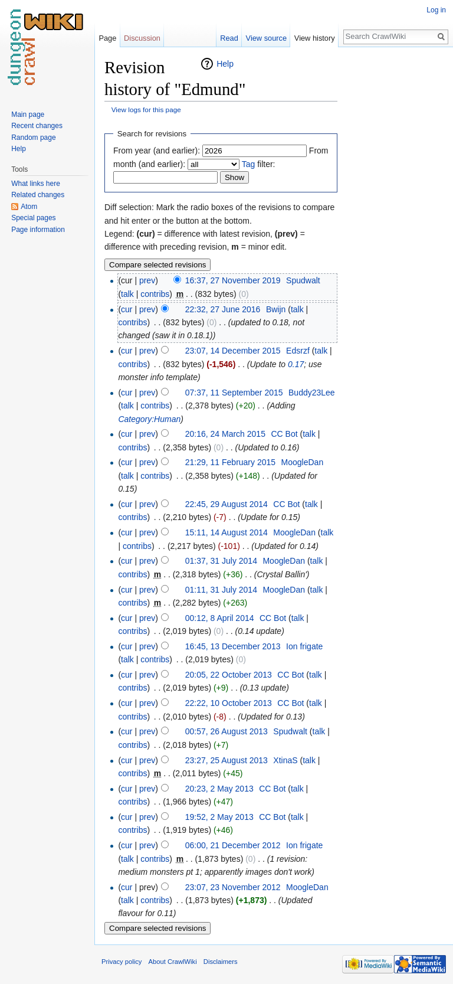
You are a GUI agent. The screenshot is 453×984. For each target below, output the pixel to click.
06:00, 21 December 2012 (233, 845)
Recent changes (37, 126)
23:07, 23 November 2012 (233, 887)
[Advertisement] (396, 234)
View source (266, 38)
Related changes (37, 195)
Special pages (33, 218)
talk (127, 294)
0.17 (296, 364)
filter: (258, 164)
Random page (33, 137)
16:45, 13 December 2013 (233, 646)
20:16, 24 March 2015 (225, 434)
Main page (27, 114)
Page (107, 38)
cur (126, 309)
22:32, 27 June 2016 (223, 309)
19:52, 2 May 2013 (219, 817)
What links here (35, 183)
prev (147, 280)
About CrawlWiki (173, 961)
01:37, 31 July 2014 (221, 560)
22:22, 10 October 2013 (228, 703)
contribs (154, 294)
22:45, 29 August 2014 (226, 504)
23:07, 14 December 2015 (233, 350)
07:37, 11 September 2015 (234, 392)
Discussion (142, 38)
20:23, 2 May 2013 (219, 788)
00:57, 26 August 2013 (226, 731)
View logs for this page (146, 109)
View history (314, 38)
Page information (38, 229)
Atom (29, 206)
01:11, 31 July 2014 (221, 589)
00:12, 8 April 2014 (219, 618)
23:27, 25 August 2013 (226, 760)
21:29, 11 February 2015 (230, 462)
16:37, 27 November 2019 (233, 280)
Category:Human (149, 419)
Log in (436, 10)
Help (225, 63)
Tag (248, 164)
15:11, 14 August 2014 (226, 532)
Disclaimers (220, 961)
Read (229, 38)
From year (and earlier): (156, 150)
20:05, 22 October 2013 (228, 674)
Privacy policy (121, 961)
